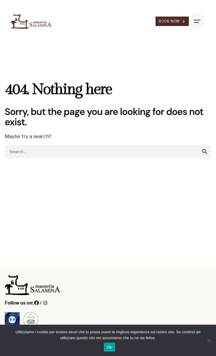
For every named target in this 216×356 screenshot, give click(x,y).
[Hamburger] (197, 21)
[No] (209, 340)
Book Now (172, 21)
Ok (109, 347)
